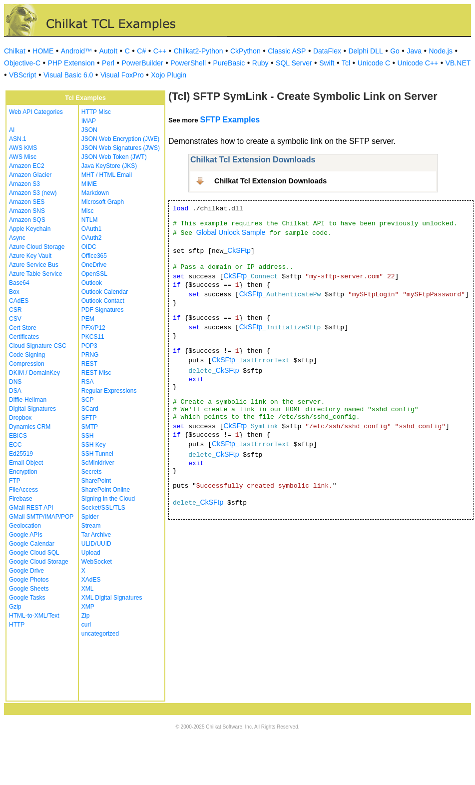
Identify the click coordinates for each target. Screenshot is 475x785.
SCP (87, 399)
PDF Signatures (102, 309)
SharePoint (96, 480)
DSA (15, 390)
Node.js (441, 51)
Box (14, 291)
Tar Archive (96, 534)
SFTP (89, 417)
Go (395, 51)
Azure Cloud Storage (36, 246)
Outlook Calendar (104, 291)
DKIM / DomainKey (34, 372)
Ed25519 (21, 453)
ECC (15, 444)
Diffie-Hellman (27, 399)
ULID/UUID (96, 543)
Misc (87, 210)
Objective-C (22, 63)
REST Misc (96, 372)
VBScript (22, 75)
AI (11, 129)
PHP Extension (71, 63)
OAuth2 (91, 237)
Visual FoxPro (122, 75)
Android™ (76, 51)
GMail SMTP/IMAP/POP (41, 516)
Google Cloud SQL (34, 552)
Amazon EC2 (26, 165)
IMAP (88, 120)
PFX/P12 (93, 327)
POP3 (89, 345)
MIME (89, 183)
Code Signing (27, 354)
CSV (15, 318)
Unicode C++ (418, 63)
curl (86, 624)
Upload (90, 552)
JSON (89, 129)
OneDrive (94, 264)
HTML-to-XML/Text (34, 615)
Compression (26, 363)
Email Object (26, 462)
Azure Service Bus (33, 264)
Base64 (19, 282)
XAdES (91, 579)
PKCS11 (92, 336)
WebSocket (96, 561)
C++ (159, 51)
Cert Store (22, 327)
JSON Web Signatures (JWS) (120, 147)
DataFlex (327, 51)
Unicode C (374, 63)
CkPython (245, 51)
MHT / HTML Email (106, 174)
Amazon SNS (27, 210)
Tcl (346, 63)
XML (87, 588)
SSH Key (93, 444)
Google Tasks (27, 597)
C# (141, 51)
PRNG (90, 354)
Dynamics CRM (29, 426)
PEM (87, 318)
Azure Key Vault (30, 255)
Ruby (260, 63)
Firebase (20, 498)
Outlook (91, 282)
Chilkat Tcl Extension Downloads (270, 181)
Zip (85, 615)
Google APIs (25, 534)
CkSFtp (239, 250)
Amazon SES (26, 201)
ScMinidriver (97, 462)
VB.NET (458, 63)
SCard (89, 408)
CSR (15, 309)
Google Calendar (31, 543)
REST (89, 363)
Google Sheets (28, 588)
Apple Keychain (29, 228)
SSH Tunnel (97, 453)
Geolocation (25, 525)
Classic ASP (287, 51)
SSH (87, 435)
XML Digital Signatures (111, 597)
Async (17, 237)
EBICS (18, 435)
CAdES (18, 300)
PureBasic (229, 63)
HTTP (16, 624)
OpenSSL (94, 273)
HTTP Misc (96, 111)
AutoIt (108, 51)
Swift (326, 63)
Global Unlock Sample (231, 232)
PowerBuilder (142, 63)
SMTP (89, 426)
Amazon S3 (24, 183)
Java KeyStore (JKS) (109, 165)
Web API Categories (36, 111)
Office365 (94, 255)
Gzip (15, 606)
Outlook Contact (102, 300)
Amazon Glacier (30, 174)
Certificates (24, 336)
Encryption (23, 471)
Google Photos (28, 579)
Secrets (91, 471)
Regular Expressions (109, 390)
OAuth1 (91, 228)
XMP (87, 606)
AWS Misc (22, 156)
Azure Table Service (35, 273)
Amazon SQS (27, 219)
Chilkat (14, 51)
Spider (90, 516)
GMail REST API (31, 507)
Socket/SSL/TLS (103, 507)
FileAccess (23, 489)
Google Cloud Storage (38, 561)
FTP (14, 480)
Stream (91, 525)
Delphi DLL (365, 51)
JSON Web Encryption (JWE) (120, 138)
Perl (108, 63)
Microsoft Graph (102, 201)
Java (414, 51)
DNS (15, 381)
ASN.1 (17, 138)
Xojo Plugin (168, 75)
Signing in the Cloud (108, 498)
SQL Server (294, 63)
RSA (87, 381)
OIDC (88, 246)
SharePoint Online (105, 489)
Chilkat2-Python (198, 51)
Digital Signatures (32, 408)
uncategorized (100, 633)
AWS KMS (23, 147)
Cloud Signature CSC (37, 345)
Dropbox (20, 417)
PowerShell (188, 63)
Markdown (95, 192)
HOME (42, 51)
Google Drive (26, 570)
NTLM (89, 219)
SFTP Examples (230, 119)
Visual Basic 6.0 (68, 75)
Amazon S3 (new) (32, 192)
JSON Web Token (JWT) (114, 156)
